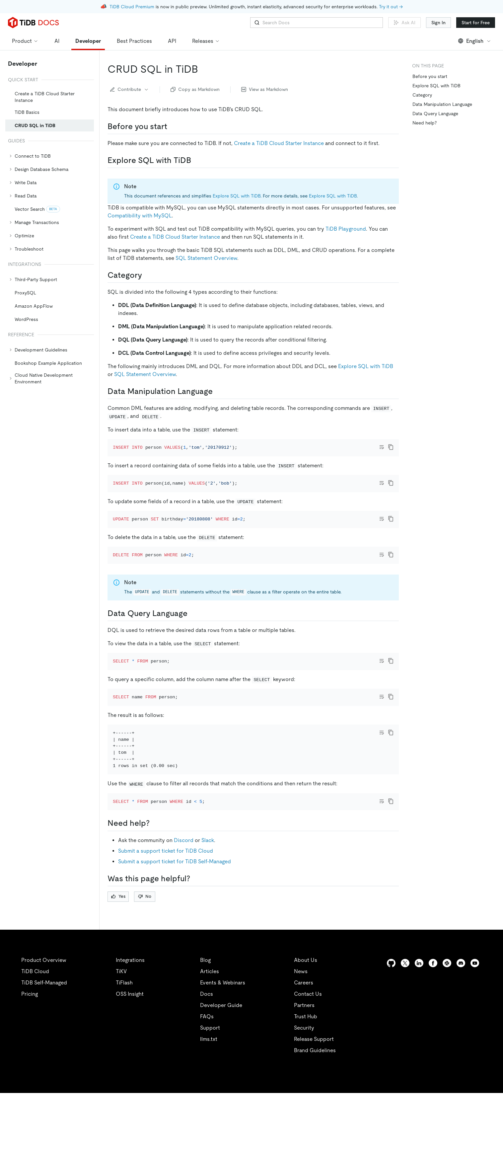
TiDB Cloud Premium (131, 6)
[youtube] (475, 1035)
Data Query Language (435, 113)
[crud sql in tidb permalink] (203, 69)
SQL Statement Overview (206, 258)
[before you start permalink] (173, 126)
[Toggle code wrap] (381, 447)
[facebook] (433, 1035)
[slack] (447, 1035)
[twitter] (405, 1035)
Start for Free (476, 22)
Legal (181, 1151)
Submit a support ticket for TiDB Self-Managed (174, 933)
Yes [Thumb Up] (118, 968)
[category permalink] (147, 275)
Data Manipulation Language (442, 104)
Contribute (129, 89)
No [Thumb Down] (144, 968)
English (474, 41)
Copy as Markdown (195, 89)
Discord (183, 912)
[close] (490, 1113)
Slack (207, 912)
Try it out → (391, 6)
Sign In (438, 22)
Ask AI (404, 22)
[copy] (390, 447)
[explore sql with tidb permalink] (196, 160)
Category (422, 95)
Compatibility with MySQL (140, 215)
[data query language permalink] (193, 649)
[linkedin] (419, 1035)
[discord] (461, 1035)
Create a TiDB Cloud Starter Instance (279, 143)
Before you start (429, 76)
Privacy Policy (146, 1151)
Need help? (424, 122)
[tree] (49, 231)
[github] (391, 1035)
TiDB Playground (345, 229)
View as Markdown (264, 89)
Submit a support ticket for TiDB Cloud (165, 923)
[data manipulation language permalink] (218, 391)
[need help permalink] (155, 895)
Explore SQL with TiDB (236, 195)
